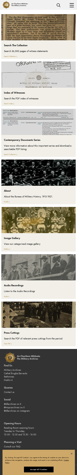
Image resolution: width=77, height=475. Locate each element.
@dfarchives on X (12, 404)
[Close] (72, 456)
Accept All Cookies (38, 471)
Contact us (9, 392)
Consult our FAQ (12, 446)
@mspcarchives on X (14, 407)
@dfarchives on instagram (17, 411)
